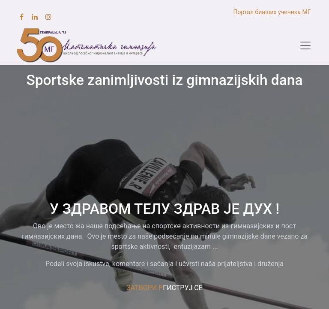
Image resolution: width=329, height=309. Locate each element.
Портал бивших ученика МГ (272, 12)
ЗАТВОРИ (141, 288)
